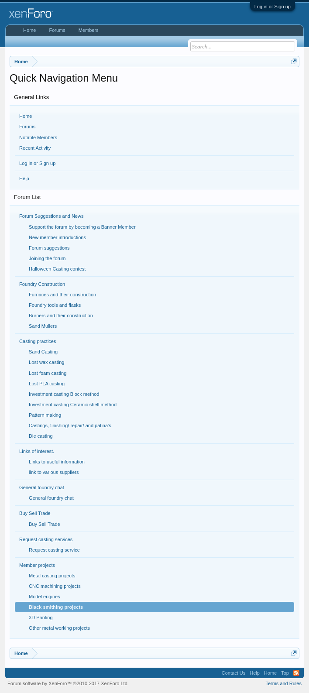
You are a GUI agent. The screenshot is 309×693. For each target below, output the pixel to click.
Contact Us (233, 673)
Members (89, 30)
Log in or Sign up (272, 6)
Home (25, 116)
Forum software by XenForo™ (68, 683)
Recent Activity (35, 148)
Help (24, 178)
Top (285, 673)
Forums (27, 126)
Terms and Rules (283, 683)
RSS (296, 673)
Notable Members (38, 137)
